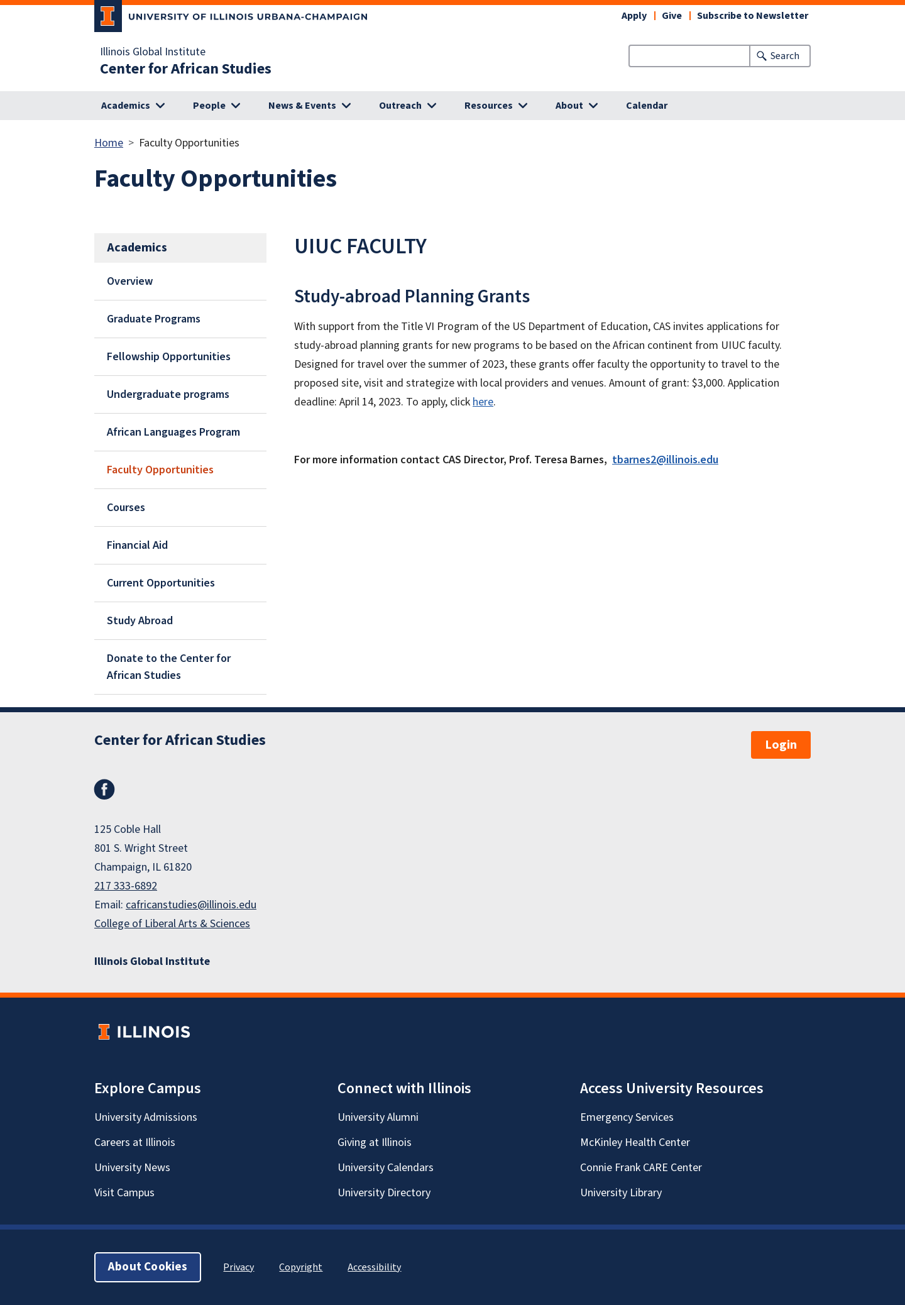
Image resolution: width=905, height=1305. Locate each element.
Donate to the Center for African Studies (169, 667)
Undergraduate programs (168, 394)
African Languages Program (173, 432)
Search (785, 56)
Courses (126, 507)
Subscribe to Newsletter (752, 16)
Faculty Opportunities (160, 470)
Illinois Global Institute (153, 52)
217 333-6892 (125, 886)
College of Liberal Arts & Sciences (172, 924)
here (483, 402)
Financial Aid (137, 545)
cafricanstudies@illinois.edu (191, 905)
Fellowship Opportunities (169, 357)
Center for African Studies (186, 69)
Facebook (104, 789)
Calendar (646, 106)
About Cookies (147, 1266)
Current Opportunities (161, 583)
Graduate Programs (153, 319)
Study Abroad (140, 621)
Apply (634, 16)
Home (108, 143)
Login (781, 745)
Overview (130, 281)
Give (672, 16)
